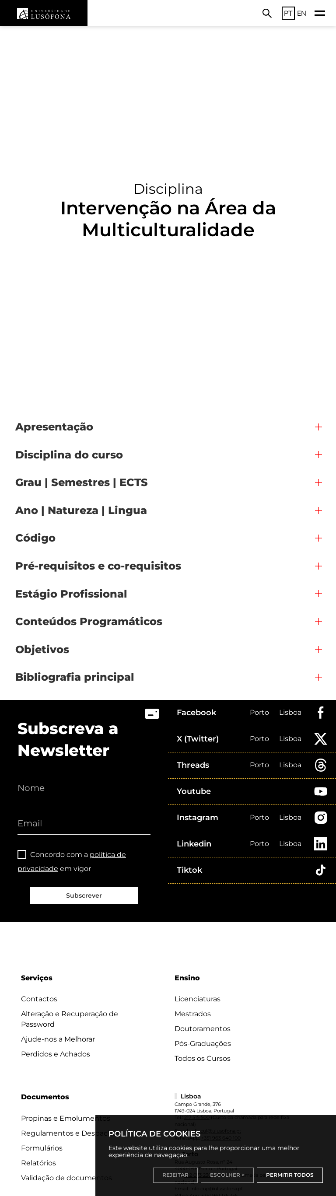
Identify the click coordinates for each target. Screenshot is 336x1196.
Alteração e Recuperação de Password (69, 1019)
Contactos (39, 999)
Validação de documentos (66, 1178)
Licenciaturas (197, 999)
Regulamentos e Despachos (70, 1133)
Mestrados (193, 1014)
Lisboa (290, 712)
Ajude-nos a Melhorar (58, 1039)
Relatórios (38, 1163)
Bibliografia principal (74, 677)
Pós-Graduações (203, 1043)
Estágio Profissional (71, 594)
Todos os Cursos (203, 1058)
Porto (259, 712)
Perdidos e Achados (55, 1054)
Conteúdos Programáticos (88, 621)
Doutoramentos (203, 1029)
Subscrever (84, 895)
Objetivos (42, 649)
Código (35, 538)
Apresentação (54, 426)
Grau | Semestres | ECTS (81, 482)
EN (301, 13)
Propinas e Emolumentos (65, 1118)
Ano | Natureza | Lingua (81, 510)
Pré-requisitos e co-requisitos (98, 566)
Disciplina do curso (69, 454)
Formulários (42, 1148)
